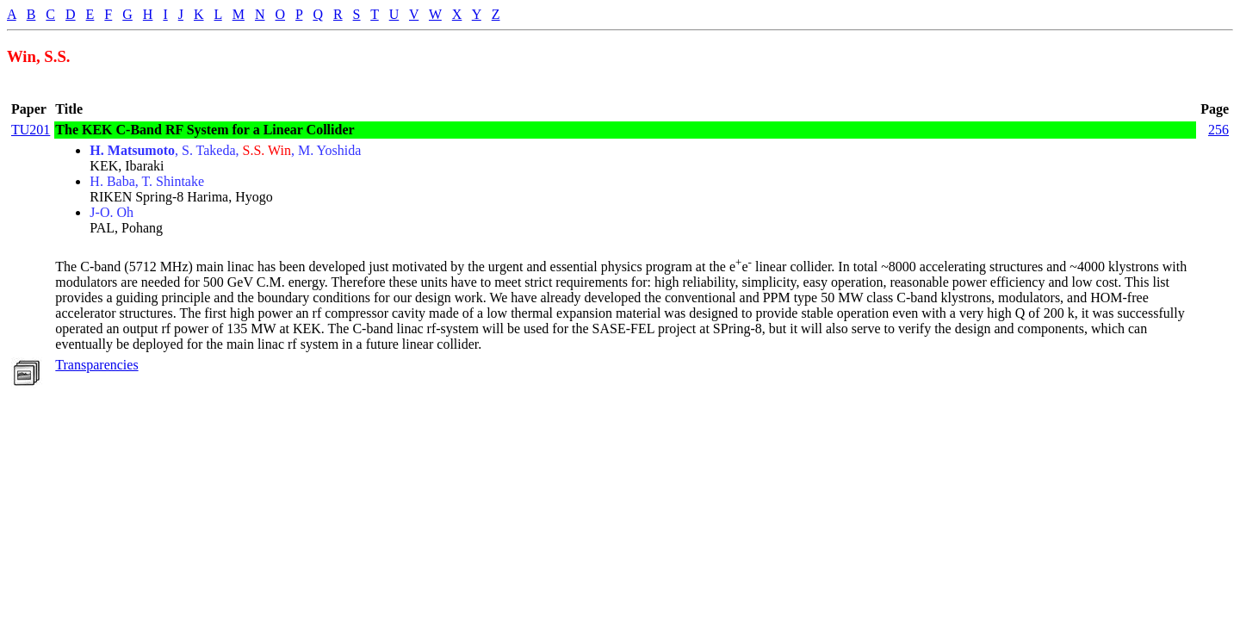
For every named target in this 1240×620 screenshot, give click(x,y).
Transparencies (96, 364)
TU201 (30, 129)
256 (1218, 129)
